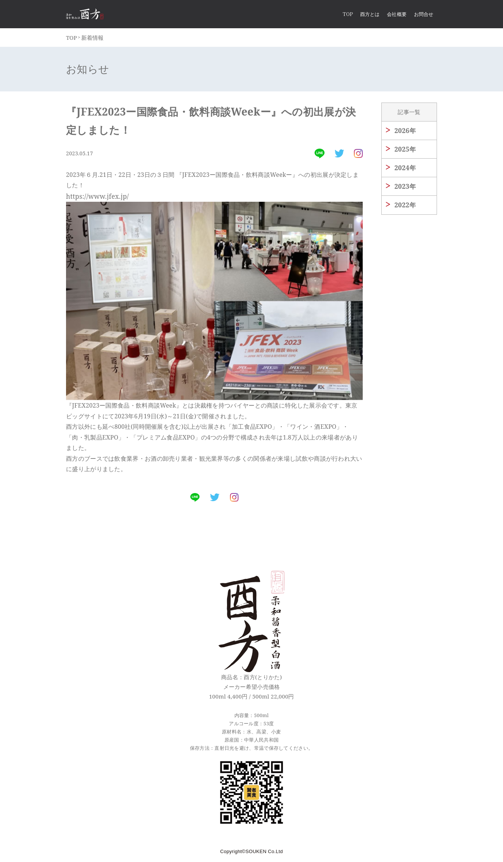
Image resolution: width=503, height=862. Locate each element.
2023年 (403, 188)
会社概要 (396, 14)
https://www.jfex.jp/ (94, 198)
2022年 (403, 206)
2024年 (403, 169)
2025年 (403, 151)
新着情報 (88, 39)
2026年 (403, 132)
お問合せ (423, 14)
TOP (70, 39)
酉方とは (369, 14)
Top (348, 14)
